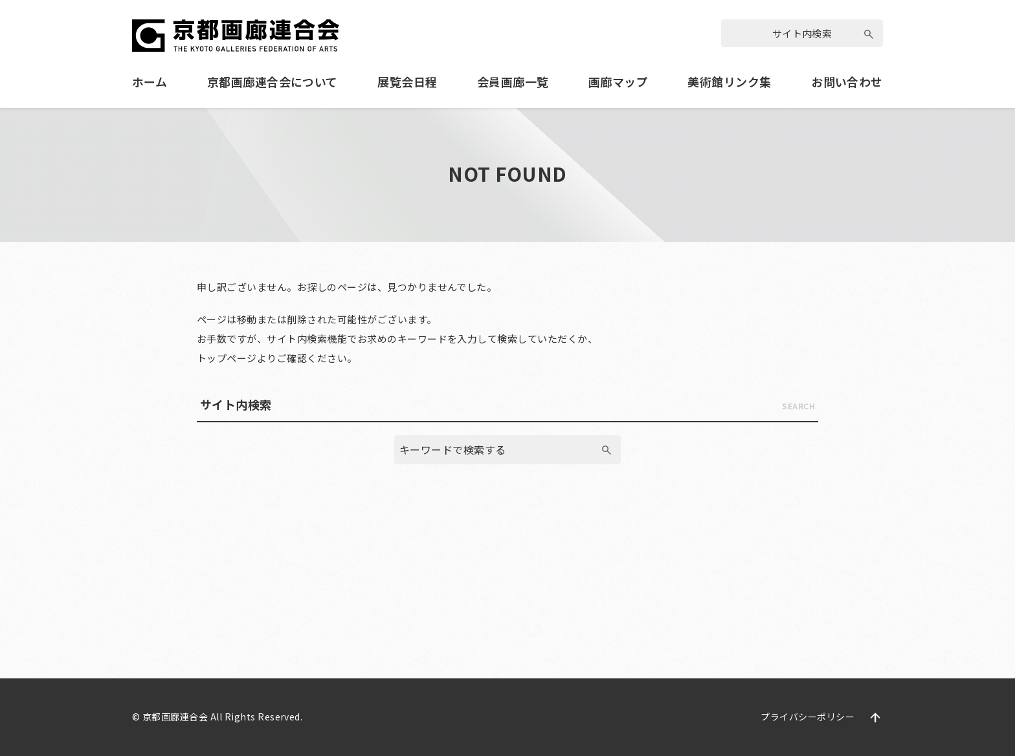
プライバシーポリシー (807, 716)
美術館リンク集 (729, 81)
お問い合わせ (847, 81)
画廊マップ (618, 81)
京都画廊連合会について (272, 81)
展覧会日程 (407, 81)
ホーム (149, 81)
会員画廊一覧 (513, 81)
